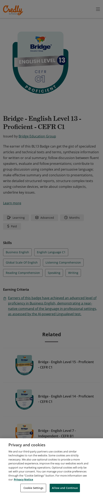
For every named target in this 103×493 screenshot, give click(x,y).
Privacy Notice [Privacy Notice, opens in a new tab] (23, 484)
